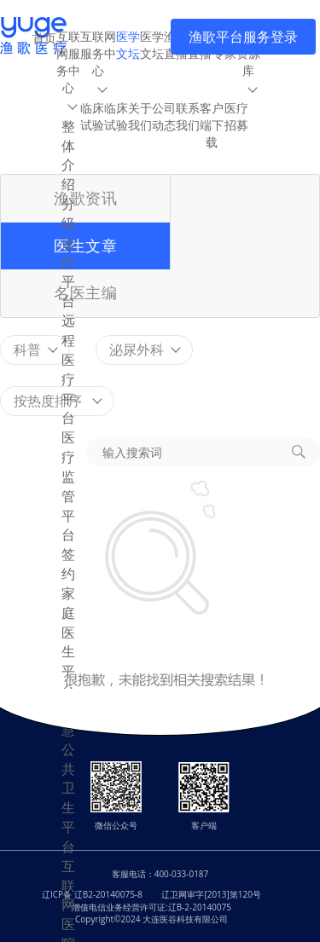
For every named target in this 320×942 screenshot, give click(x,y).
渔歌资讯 (85, 198)
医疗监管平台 (68, 486)
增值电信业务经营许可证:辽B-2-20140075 (151, 907)
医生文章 (85, 245)
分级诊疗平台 (68, 252)
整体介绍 (68, 155)
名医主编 (85, 292)
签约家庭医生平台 (68, 622)
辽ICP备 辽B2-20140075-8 (92, 894)
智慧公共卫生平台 (68, 778)
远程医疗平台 (68, 369)
